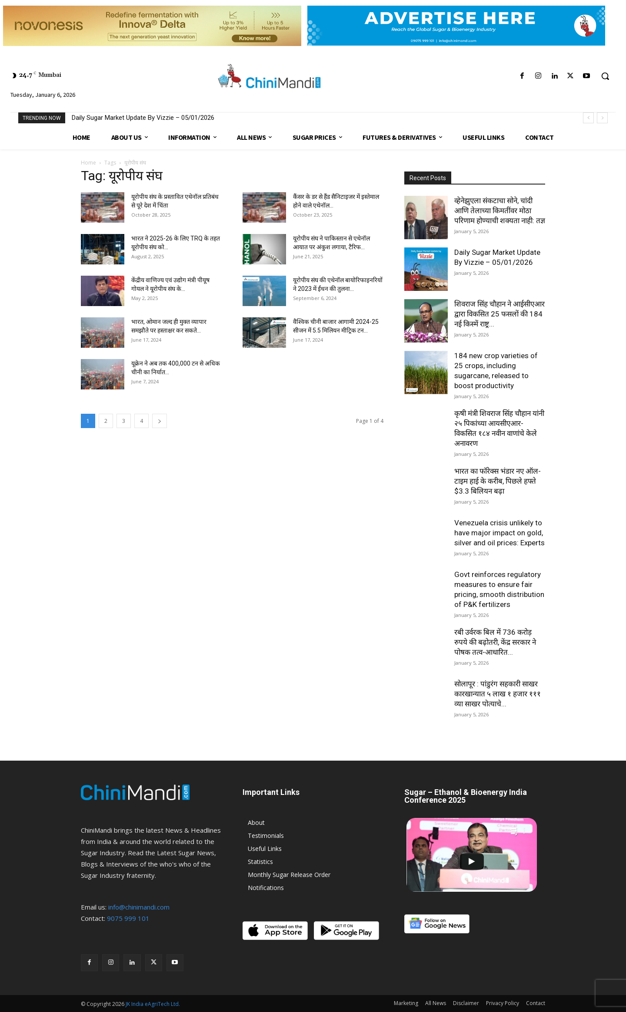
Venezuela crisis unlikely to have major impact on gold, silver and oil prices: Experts (499, 532)
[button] (605, 76)
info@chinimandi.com (139, 907)
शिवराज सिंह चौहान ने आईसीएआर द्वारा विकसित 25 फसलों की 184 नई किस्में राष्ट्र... (499, 314)
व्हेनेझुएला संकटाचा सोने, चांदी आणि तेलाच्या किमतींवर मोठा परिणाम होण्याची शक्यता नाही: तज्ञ (499, 210)
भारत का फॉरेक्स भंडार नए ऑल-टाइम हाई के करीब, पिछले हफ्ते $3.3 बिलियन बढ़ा (497, 481)
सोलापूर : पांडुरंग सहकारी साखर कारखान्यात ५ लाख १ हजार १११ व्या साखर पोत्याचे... (497, 693)
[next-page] (159, 421)
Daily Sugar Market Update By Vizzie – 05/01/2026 (143, 118)
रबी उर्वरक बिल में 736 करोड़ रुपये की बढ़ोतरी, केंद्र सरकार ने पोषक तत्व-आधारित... (495, 642)
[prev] (588, 117)
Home (88, 162)
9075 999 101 (128, 918)
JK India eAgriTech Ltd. (153, 1004)
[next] (602, 117)
